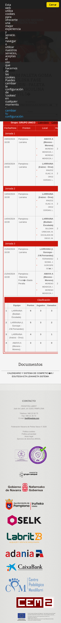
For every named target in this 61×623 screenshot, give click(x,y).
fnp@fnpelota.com (32, 418)
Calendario (43, 122)
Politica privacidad (29, 434)
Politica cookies (29, 431)
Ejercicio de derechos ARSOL (29, 439)
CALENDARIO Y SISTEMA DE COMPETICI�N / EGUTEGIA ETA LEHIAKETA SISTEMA (30, 375)
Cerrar (52, 4)
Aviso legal (29, 436)
